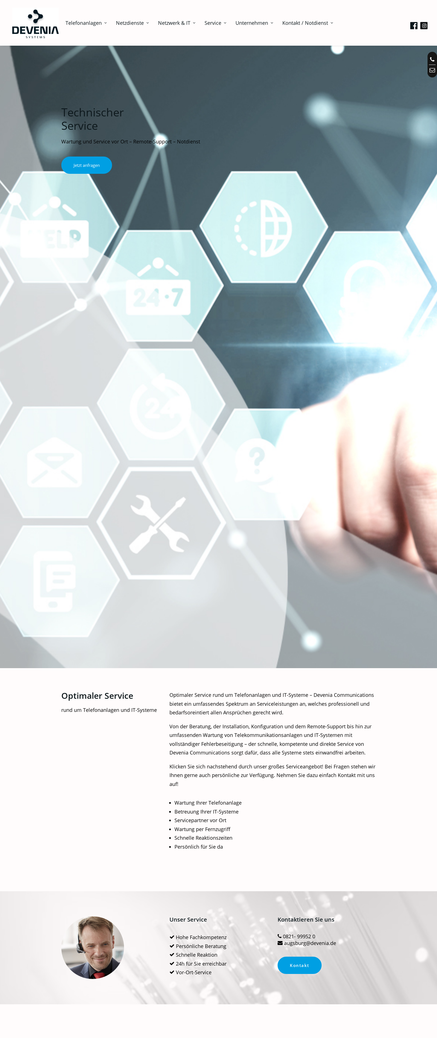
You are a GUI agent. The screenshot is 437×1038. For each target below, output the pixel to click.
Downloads (162, 924)
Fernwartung (163, 939)
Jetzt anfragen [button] (87, 165)
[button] (414, 24)
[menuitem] (80, 23)
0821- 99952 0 (378, 971)
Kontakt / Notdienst (302, 22)
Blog (223, 939)
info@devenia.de (381, 963)
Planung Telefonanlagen (107, 932)
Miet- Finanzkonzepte (104, 939)
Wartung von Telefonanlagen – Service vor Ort (110, 623)
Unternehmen (249, 22)
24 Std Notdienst (218, 619)
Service (210, 22)
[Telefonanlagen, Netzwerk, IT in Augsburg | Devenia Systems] (32, 23)
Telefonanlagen (80, 22)
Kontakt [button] (299, 491)
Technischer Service (102, 924)
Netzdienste (126, 22)
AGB (291, 939)
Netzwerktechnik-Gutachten (327, 619)
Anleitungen (163, 932)
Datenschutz (300, 932)
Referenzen (230, 932)
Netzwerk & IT (171, 22)
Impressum (299, 924)
